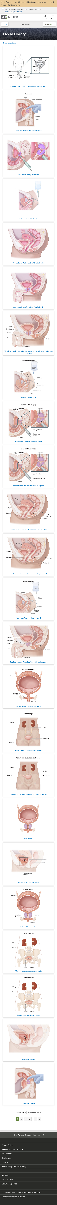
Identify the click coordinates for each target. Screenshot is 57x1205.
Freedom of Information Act (13, 1149)
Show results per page (28, 1112)
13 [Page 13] (35, 1119)
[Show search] (5, 24)
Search (45, 17)
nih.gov (16, 5)
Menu (53, 17)
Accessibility (7, 1154)
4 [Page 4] (29, 1119)
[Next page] (39, 1119)
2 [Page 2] (21, 1119)
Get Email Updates (9, 1184)
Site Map (5, 1175)
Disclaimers (6, 1158)
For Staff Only (7, 1179)
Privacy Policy (7, 1145)
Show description (10, 43)
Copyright (6, 1162)
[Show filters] (49, 24)
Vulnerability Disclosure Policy (14, 1166)
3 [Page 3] (25, 1119)
